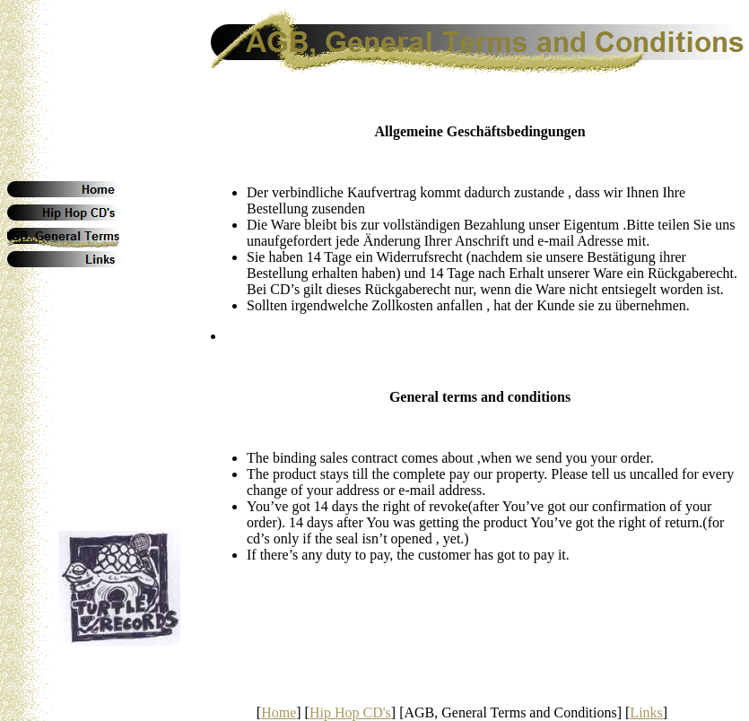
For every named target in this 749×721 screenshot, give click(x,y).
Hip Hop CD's (350, 712)
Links (646, 712)
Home (278, 712)
